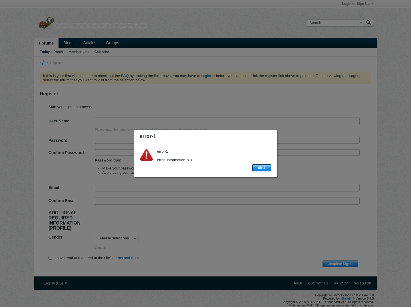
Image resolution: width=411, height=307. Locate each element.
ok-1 (261, 168)
